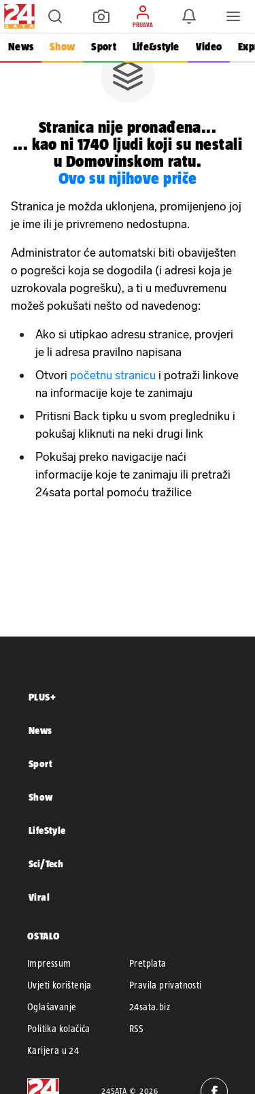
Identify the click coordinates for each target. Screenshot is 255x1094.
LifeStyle (47, 830)
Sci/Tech (46, 863)
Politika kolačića (58, 1028)
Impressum (49, 963)
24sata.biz (149, 1006)
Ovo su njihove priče (127, 178)
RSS (136, 1028)
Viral (39, 897)
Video (209, 46)
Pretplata (148, 963)
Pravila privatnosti (165, 985)
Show (62, 46)
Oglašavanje (51, 1006)
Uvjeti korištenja (59, 985)
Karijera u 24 (53, 1050)
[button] (55, 16)
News (20, 46)
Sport (103, 46)
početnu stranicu (113, 375)
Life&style (156, 46)
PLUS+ (42, 697)
